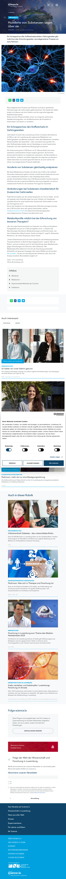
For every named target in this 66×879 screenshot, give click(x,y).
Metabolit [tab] (15, 276)
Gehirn (17, 323)
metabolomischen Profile (16, 211)
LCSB (17, 30)
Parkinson (6, 323)
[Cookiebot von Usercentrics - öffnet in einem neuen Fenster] (55, 414)
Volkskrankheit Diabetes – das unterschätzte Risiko (30, 533)
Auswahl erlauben (33, 463)
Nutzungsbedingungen (18, 850)
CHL (9, 545)
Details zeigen (55, 457)
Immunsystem (13, 630)
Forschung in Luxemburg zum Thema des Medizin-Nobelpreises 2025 (30, 634)
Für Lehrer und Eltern (16, 827)
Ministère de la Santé (50, 699)
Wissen (11, 819)
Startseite (11, 12)
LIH (17, 595)
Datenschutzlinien (16, 854)
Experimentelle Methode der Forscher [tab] (25, 284)
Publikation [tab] (15, 287)
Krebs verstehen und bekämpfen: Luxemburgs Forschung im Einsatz (29, 686)
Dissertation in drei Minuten (11, 475)
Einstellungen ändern (33, 731)
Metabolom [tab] (16, 280)
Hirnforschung (7, 366)
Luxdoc (3, 485)
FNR (2, 377)
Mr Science (12, 831)
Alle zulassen (53, 463)
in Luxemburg (20, 683)
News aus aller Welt (16, 815)
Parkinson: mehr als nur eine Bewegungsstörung (23, 477)
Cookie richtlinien (16, 857)
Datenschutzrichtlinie (39, 792)
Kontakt (11, 846)
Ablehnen (12, 463)
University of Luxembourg (26, 30)
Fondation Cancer (37, 699)
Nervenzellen (11, 253)
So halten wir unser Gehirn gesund (17, 369)
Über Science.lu (14, 839)
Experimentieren (14, 823)
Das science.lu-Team (16, 842)
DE (48, 5)
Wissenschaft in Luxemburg (19, 811)
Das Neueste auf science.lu (19, 807)
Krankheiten (21, 581)
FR (52, 5)
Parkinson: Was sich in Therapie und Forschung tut (30, 583)
